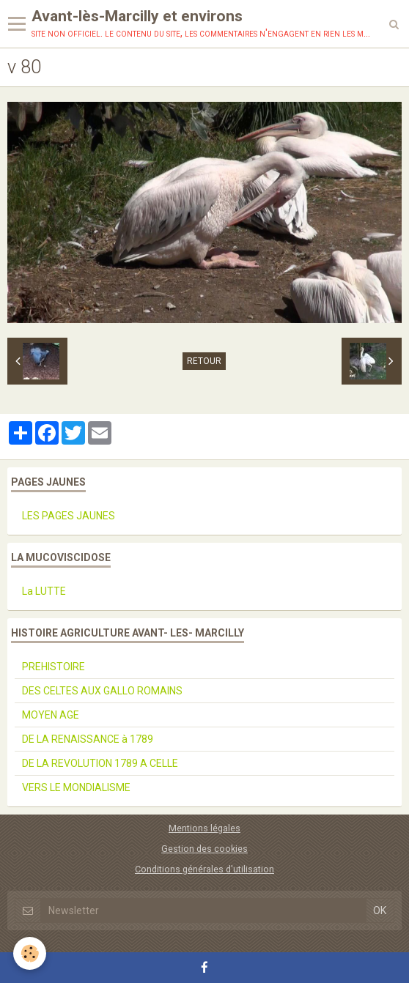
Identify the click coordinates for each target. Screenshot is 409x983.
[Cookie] (29, 953)
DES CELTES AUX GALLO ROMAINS (102, 691)
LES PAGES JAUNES (68, 516)
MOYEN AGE (50, 715)
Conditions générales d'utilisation (204, 869)
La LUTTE (44, 591)
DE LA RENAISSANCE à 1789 (87, 739)
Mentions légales (204, 828)
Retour (204, 361)
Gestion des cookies (204, 848)
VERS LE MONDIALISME (76, 787)
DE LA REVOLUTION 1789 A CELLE (100, 763)
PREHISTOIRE (53, 666)
